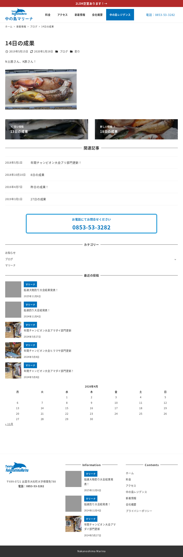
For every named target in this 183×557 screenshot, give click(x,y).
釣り (77, 51)
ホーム (130, 473)
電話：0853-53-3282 (160, 15)
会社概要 (131, 504)
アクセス (131, 485)
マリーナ (10, 265)
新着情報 (131, 498)
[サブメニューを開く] (175, 259)
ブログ (64, 51)
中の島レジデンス (136, 492)
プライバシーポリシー (139, 511)
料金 (128, 479)
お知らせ (10, 253)
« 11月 (9, 424)
